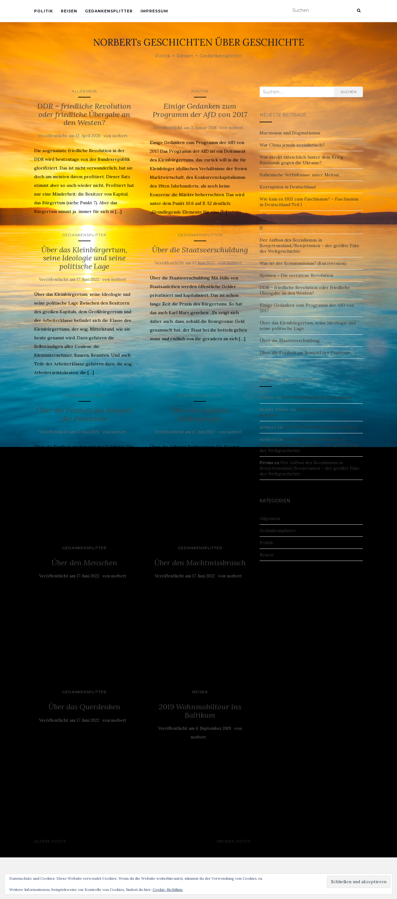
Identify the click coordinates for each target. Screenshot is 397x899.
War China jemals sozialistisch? (292, 145)
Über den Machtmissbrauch (200, 562)
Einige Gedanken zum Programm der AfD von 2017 (200, 110)
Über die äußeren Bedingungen (200, 414)
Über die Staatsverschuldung (200, 250)
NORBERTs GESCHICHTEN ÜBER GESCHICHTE (198, 42)
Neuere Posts (233, 841)
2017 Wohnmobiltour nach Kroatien (320, 427)
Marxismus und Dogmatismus (290, 133)
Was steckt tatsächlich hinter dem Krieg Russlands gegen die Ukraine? (301, 159)
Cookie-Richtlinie (168, 889)
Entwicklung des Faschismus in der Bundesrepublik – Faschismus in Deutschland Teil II (310, 222)
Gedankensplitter (109, 11)
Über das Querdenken (84, 707)
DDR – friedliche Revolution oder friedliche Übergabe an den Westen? (84, 114)
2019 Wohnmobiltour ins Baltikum (200, 711)
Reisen (69, 11)
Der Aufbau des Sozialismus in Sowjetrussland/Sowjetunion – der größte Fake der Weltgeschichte (309, 245)
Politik (43, 11)
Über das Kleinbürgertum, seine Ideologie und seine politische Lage (84, 258)
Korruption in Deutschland (287, 187)
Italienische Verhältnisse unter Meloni (299, 175)
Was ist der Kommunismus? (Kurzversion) (303, 263)
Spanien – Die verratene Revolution (296, 275)
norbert (119, 135)
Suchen (348, 91)
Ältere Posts (50, 841)
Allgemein (84, 91)
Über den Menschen (84, 562)
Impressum (154, 11)
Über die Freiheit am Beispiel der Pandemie (84, 414)
